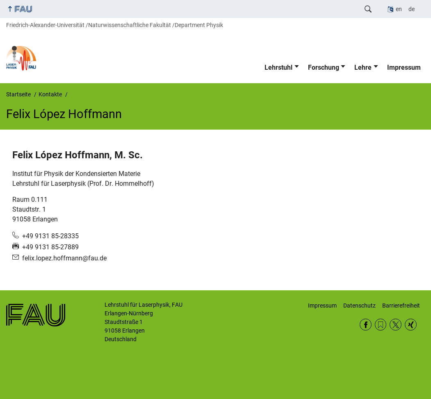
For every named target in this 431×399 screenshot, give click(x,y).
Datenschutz (359, 305)
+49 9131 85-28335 (50, 236)
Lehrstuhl (278, 67)
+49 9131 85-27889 (50, 247)
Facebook (366, 325)
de (411, 9)
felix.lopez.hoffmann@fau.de (64, 258)
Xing (411, 325)
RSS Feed (381, 325)
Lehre (363, 67)
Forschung (323, 67)
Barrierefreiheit (401, 305)
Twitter (395, 325)
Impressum (404, 67)
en (399, 9)
